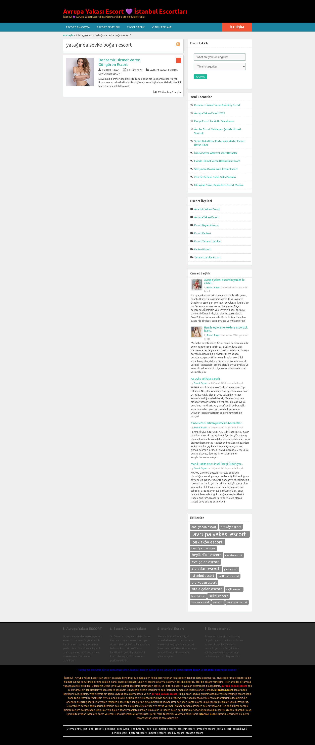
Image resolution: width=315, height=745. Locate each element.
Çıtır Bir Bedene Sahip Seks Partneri (215, 177)
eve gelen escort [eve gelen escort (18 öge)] (205, 562)
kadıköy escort (176, 733)
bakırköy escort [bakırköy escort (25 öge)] (207, 541)
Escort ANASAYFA (78, 27)
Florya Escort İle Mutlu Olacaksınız (214, 121)
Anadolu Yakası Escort (207, 209)
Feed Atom (123, 729)
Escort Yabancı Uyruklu (207, 241)
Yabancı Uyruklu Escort (207, 257)
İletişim (237, 27)
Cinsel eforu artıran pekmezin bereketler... (217, 423)
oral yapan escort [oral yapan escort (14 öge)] (204, 582)
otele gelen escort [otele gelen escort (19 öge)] (207, 589)
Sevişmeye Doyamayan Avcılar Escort (216, 169)
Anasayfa (68, 35)
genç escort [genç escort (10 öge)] (231, 569)
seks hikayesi (240, 729)
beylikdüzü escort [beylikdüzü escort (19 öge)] (206, 555)
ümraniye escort (205, 729)
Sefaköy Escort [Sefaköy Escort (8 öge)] (198, 596)
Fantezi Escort (202, 249)
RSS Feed (88, 729)
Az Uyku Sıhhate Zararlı (205, 378)
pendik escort (119, 733)
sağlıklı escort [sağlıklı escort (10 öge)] (234, 589)
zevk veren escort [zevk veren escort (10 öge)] (237, 602)
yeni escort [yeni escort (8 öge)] (218, 602)
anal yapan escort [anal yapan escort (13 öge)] (203, 527)
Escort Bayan (111, 70)
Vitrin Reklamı (162, 27)
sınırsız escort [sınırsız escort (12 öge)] (200, 602)
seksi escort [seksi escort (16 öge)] (218, 596)
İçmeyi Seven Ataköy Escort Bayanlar (215, 152)
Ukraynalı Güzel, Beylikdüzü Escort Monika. (219, 185)
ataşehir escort (186, 729)
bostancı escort (138, 733)
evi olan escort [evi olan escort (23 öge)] (206, 568)
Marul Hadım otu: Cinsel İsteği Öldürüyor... (217, 464)
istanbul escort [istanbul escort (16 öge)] (203, 575)
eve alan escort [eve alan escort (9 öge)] (233, 555)
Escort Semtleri (108, 27)
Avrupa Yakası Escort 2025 (209, 113)
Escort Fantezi (202, 233)
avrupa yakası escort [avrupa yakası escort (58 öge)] (219, 534)
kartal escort (224, 729)
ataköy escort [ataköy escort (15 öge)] (231, 527)
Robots (99, 729)
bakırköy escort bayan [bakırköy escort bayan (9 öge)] (203, 548)
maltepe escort (167, 729)
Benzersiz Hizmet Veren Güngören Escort (119, 62)
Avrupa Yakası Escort (163, 70)
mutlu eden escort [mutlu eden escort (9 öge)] (229, 576)
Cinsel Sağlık (136, 27)
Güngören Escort (110, 73)
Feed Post (151, 729)
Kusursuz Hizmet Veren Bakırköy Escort (217, 105)
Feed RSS (110, 729)
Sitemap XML (74, 729)
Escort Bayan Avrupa (206, 225)
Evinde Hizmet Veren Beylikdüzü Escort (217, 161)
